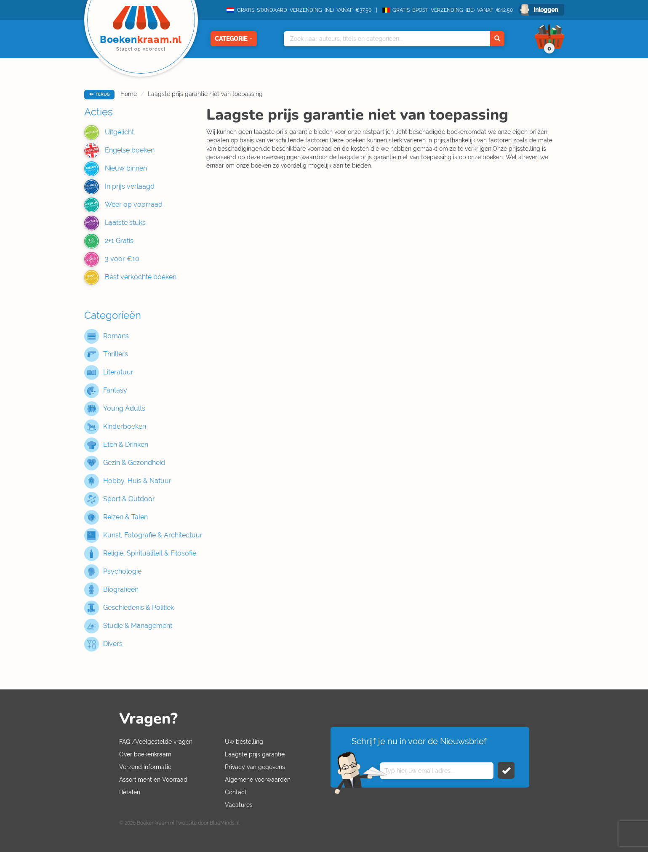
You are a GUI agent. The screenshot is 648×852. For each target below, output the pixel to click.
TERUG (99, 94)
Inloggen (545, 9)
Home (128, 94)
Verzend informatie (145, 767)
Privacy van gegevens (255, 767)
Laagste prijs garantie (255, 754)
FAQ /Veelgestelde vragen (155, 741)
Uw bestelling (244, 741)
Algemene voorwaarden (258, 779)
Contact (236, 792)
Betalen (129, 792)
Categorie (234, 38)
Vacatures (239, 804)
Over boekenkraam (145, 754)
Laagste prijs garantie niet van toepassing (205, 94)
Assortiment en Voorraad (153, 779)
